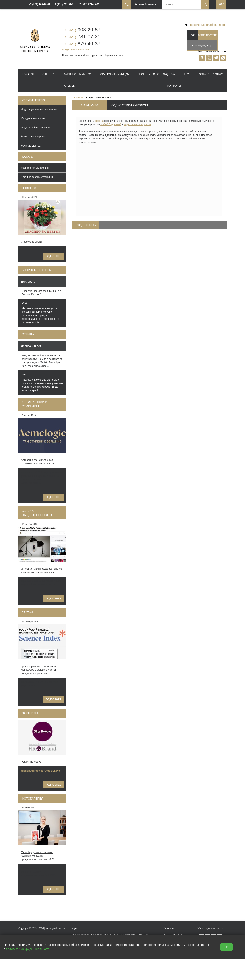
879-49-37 (81, 43)
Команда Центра (30, 145)
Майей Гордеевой (110, 124)
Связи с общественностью (37, 513)
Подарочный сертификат (35, 127)
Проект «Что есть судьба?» (157, 74)
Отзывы (69, 85)
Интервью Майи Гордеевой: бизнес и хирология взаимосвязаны (41, 570)
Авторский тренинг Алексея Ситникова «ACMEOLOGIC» (37, 462)
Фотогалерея (32, 798)
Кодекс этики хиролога (34, 136)
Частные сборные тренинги (37, 177)
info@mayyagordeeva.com (75, 49)
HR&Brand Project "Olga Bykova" (41, 770)
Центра (99, 120)
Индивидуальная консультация (39, 109)
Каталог (28, 156)
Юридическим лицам (114, 74)
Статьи (27, 612)
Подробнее (53, 256)
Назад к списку (85, 225)
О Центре (48, 74)
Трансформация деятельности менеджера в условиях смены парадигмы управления (39, 670)
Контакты (174, 85)
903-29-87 (81, 30)
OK (227, 947)
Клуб (187, 74)
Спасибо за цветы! (32, 241)
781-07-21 (81, 36)
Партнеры (30, 713)
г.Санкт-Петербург (31, 761)
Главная (28, 74)
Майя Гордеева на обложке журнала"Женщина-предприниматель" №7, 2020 (37, 856)
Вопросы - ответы (37, 270)
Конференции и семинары (34, 404)
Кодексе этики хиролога (137, 124)
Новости (29, 188)
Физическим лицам (77, 74)
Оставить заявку (211, 74)
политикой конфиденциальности (28, 949)
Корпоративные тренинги (35, 167)
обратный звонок (145, 4)
